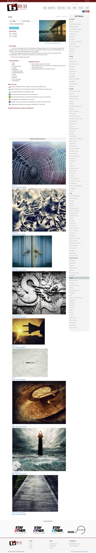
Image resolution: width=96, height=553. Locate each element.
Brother (72, 203)
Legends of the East (74, 285)
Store (87, 8)
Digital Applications (84, 551)
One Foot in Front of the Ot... (76, 297)
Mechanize (72, 143)
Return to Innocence (74, 156)
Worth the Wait (73, 255)
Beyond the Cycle (74, 26)
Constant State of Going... (76, 29)
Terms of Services (73, 545)
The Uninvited (73, 248)
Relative (72, 307)
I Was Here (72, 223)
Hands (71, 218)
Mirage (72, 287)
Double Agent (73, 113)
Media (75, 8)
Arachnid (72, 93)
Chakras (72, 103)
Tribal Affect (73, 325)
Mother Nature (73, 146)
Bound (71, 265)
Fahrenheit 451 (73, 121)
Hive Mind (72, 39)
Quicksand (72, 81)
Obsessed (72, 292)
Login (87, 1)
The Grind (72, 173)
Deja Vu (72, 108)
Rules (71, 312)
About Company (53, 543)
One (71, 295)
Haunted (72, 36)
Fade (71, 277)
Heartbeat (72, 282)
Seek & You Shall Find (75, 238)
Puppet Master (73, 153)
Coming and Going (74, 208)
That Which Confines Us (75, 243)
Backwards (72, 263)
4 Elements (72, 260)
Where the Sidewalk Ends (76, 185)
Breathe (72, 200)
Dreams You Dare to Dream (76, 118)
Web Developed (74, 551)
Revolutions (73, 158)
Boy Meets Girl (73, 198)
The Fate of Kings (74, 168)
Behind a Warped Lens (75, 195)
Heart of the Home (74, 128)
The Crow (72, 49)
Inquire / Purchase (14, 28)
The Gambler (73, 171)
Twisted (72, 51)
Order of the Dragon (74, 78)
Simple (72, 315)
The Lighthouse (73, 83)
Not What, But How (74, 290)
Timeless (72, 250)
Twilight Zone (73, 183)
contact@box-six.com (12, 1)
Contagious (72, 275)
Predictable (72, 233)
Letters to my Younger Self (76, 41)
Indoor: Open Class (63, 16)
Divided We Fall (73, 213)
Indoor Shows (61, 8)
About (69, 8)
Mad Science (73, 44)
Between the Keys (74, 96)
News (30, 545)
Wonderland (73, 188)
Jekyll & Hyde (73, 136)
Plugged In (72, 305)
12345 (71, 21)
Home (45, 8)
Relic (71, 310)
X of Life (72, 54)
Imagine (72, 133)
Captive (72, 101)
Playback (72, 302)
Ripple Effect (73, 161)
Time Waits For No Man (75, 180)
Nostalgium (72, 76)
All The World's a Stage (75, 24)
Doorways (72, 66)
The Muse (72, 175)
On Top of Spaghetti (74, 46)
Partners (81, 8)
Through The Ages (74, 178)
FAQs (51, 548)
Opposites (72, 300)
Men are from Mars (74, 228)
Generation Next (74, 215)
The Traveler (73, 322)
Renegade (72, 235)
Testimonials (52, 545)
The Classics (73, 320)
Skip (71, 163)
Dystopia (72, 69)
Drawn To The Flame (75, 31)
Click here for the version (52, 43)
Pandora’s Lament (74, 151)
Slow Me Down (73, 240)
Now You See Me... (74, 230)
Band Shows (52, 8)
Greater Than (73, 34)
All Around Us (73, 61)
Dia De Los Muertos (74, 111)
